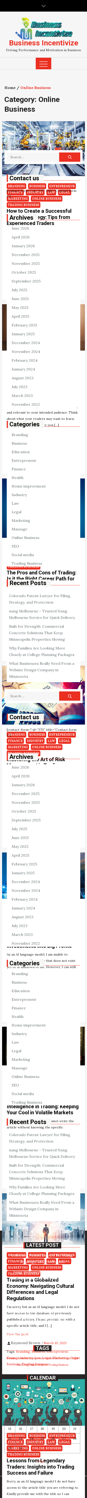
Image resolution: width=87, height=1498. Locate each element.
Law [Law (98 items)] (68, 1358)
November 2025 (26, 263)
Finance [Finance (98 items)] (49, 1358)
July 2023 (19, 386)
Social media (23, 554)
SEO (15, 546)
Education (21, 452)
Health (17, 477)
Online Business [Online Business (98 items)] (38, 1364)
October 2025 (24, 272)
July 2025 (19, 290)
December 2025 (25, 254)
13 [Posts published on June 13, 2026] (63, 1419)
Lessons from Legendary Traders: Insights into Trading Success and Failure (40, 1467)
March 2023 (22, 395)
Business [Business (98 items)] (23, 1358)
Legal (16, 512)
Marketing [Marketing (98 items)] (23, 1364)
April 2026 (20, 237)
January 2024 (23, 369)
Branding (20, 434)
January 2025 (23, 334)
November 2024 (26, 351)
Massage (19, 529)
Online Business (25, 537)
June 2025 (20, 298)
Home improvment (29, 486)
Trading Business (27, 563)
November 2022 (26, 404)
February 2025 (24, 325)
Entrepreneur (24, 460)
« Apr (40, 1461)
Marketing (21, 520)
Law (15, 503)
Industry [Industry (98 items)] (60, 1358)
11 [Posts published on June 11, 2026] (42, 1419)
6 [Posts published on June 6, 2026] (64, 1409)
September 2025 (26, 281)
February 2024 (25, 360)
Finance (19, 469)
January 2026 (23, 246)
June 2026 (20, 228)
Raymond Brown (25, 1342)
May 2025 (20, 307)
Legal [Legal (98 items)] (75, 1358)
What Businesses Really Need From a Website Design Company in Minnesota (41, 670)
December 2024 (26, 342)
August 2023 (22, 378)
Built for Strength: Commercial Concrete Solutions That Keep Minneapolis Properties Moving (37, 633)
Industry (19, 494)
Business (19, 443)
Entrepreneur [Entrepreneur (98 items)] (36, 1358)
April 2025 (20, 316)
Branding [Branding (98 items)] (12, 1358)
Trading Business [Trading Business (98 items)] (58, 1364)
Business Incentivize (43, 42)
